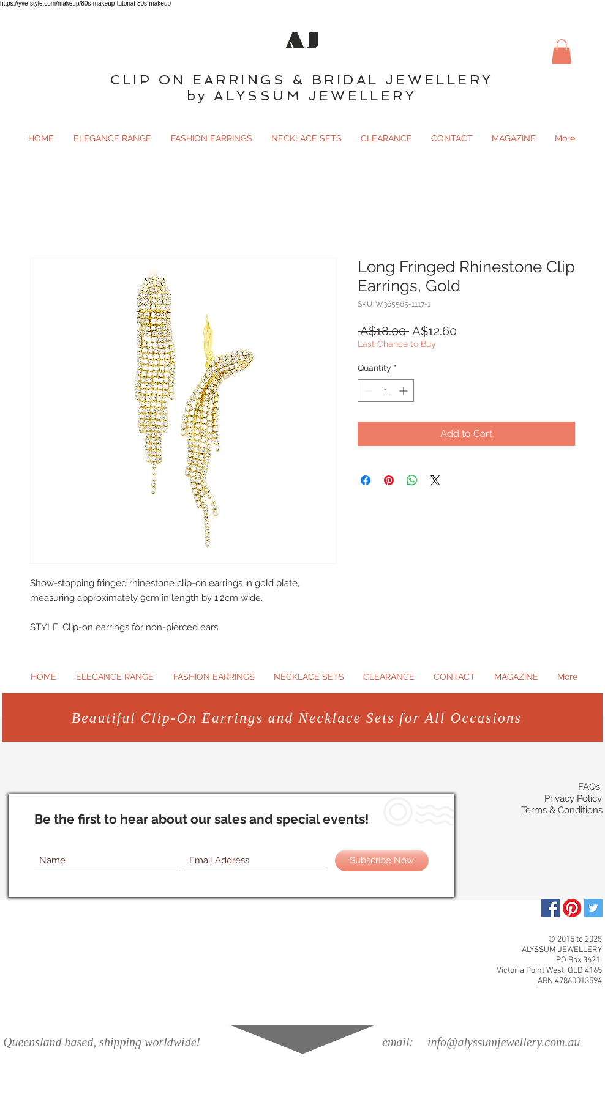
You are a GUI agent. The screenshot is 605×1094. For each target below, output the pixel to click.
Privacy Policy (573, 798)
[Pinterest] (572, 908)
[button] (561, 51)
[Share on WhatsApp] (412, 480)
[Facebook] (550, 908)
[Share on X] (435, 480)
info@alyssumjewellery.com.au (503, 1042)
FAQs (589, 786)
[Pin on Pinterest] (388, 480)
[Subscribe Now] (382, 860)
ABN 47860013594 (570, 981)
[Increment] (404, 390)
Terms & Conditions (562, 810)
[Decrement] (367, 390)
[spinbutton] (386, 390)
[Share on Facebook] (365, 480)
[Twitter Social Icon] (593, 908)
